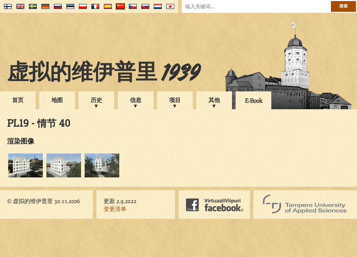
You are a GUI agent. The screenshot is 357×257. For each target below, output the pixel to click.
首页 (18, 99)
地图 (57, 99)
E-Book (253, 100)
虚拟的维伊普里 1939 (103, 74)
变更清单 (115, 208)
